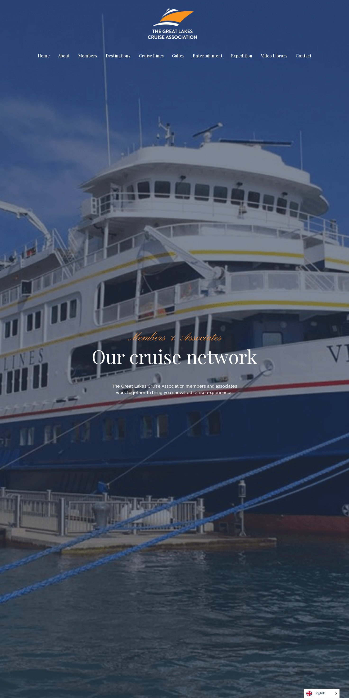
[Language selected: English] (322, 693)
